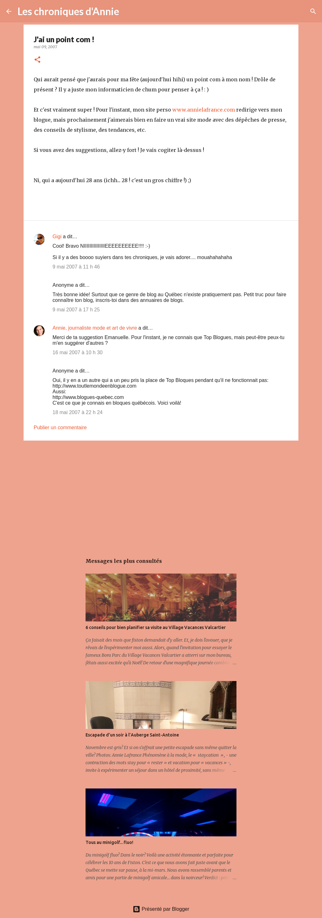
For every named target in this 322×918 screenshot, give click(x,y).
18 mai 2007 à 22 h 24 (78, 412)
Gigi (57, 236)
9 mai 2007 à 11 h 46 (76, 266)
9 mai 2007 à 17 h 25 (76, 309)
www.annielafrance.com (203, 110)
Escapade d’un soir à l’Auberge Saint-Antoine (132, 734)
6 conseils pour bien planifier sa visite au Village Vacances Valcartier (156, 627)
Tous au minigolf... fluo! (109, 842)
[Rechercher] (128, 11)
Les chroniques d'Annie (68, 11)
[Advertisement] (161, 494)
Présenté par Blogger (161, 909)
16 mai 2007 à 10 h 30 (78, 352)
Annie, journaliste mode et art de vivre (95, 328)
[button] (37, 60)
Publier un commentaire (60, 427)
